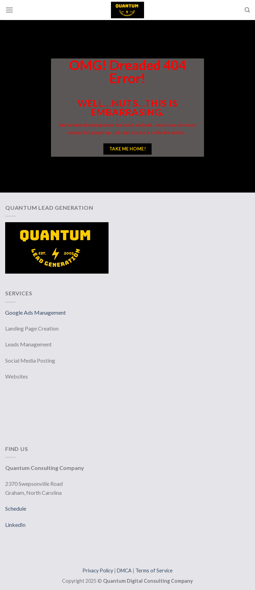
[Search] (247, 10)
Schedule (15, 508)
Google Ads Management (36, 312)
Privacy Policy (98, 570)
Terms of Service (154, 570)
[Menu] (9, 9)
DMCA (125, 570)
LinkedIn (15, 524)
